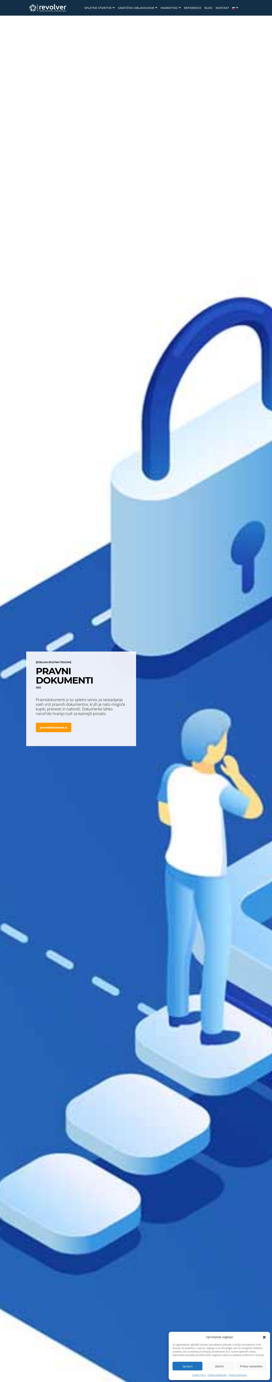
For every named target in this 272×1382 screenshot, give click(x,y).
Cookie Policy (198, 1375)
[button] (264, 1337)
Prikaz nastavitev (251, 1366)
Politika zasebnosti (217, 1375)
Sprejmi (187, 1366)
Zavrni (219, 1366)
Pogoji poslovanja (238, 1375)
